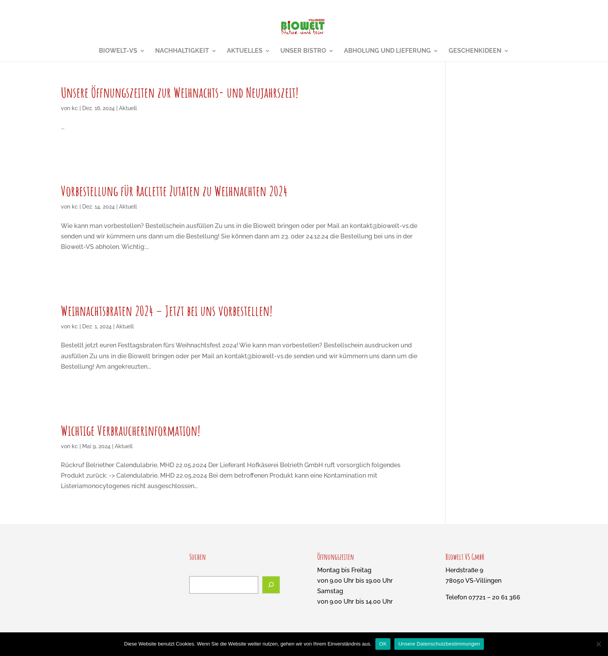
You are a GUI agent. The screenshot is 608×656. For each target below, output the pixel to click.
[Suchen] (271, 585)
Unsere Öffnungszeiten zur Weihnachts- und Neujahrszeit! (179, 92)
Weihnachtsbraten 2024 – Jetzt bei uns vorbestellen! (166, 310)
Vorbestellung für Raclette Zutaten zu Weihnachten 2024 (174, 191)
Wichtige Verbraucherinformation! (130, 430)
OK (383, 644)
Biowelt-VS (118, 51)
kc (75, 108)
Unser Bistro (303, 51)
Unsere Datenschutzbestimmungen (439, 644)
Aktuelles (245, 51)
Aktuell (128, 108)
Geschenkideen (475, 51)
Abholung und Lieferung (387, 51)
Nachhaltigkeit (182, 51)
